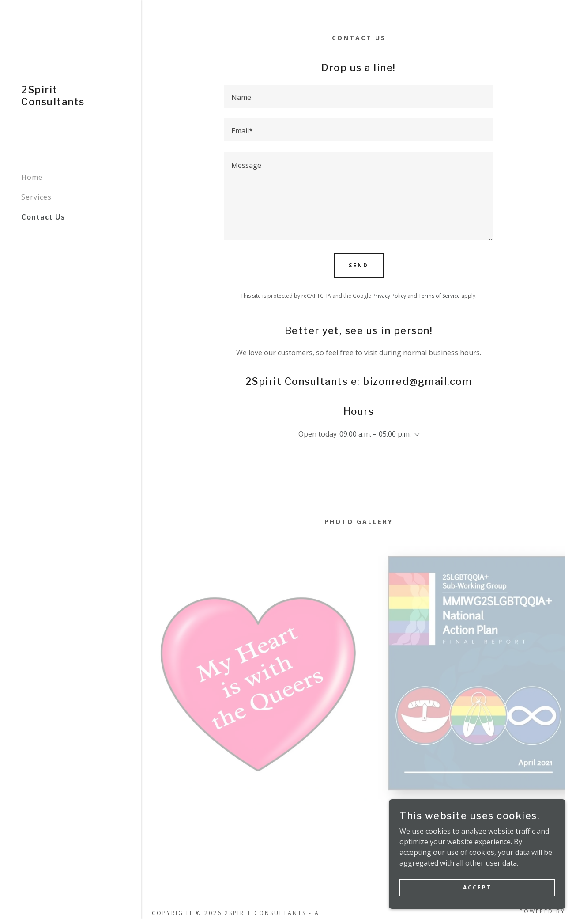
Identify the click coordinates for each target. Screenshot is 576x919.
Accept (477, 887)
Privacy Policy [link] (389, 296)
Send (359, 265)
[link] (70, 102)
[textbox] (358, 96)
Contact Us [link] (43, 217)
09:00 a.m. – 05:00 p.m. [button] (375, 434)
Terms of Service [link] (439, 296)
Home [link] (32, 177)
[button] (415, 434)
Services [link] (36, 197)
